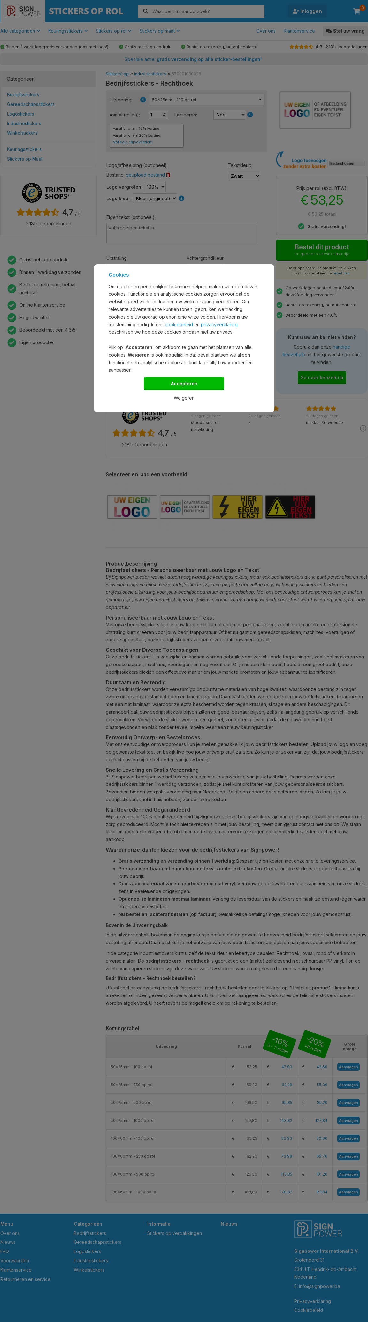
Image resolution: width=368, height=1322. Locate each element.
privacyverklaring (219, 324)
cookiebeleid (179, 324)
